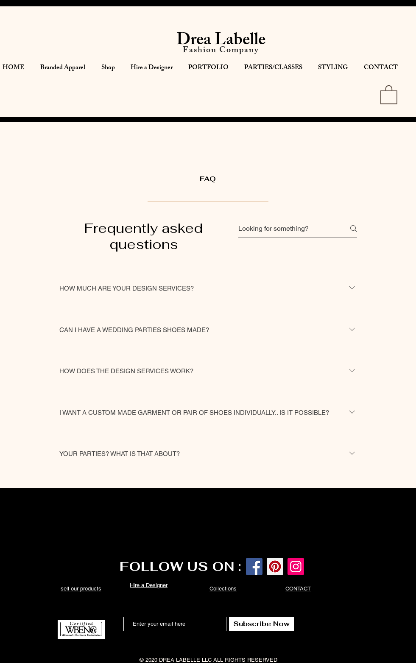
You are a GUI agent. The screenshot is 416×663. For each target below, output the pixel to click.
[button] (388, 94)
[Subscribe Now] (261, 624)
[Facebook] (254, 566)
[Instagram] (296, 566)
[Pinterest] (275, 566)
